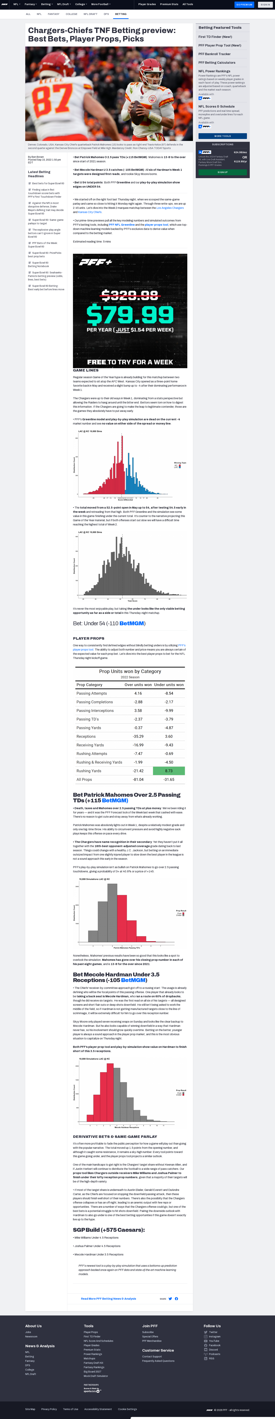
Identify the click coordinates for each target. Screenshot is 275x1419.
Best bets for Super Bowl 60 (46, 183)
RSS (211, 1358)
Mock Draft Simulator (96, 1376)
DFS (106, 14)
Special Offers (150, 1336)
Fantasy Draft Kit (93, 1363)
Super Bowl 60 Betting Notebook (38, 264)
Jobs (28, 1332)
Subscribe (148, 1332)
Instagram (214, 1336)
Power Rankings (93, 1354)
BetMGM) (115, 800)
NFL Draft (91, 14)
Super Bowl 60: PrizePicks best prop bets (44, 255)
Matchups (89, 1358)
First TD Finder (92, 1336)
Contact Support (152, 1356)
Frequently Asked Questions (158, 1361)
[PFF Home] (4, 4)
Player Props (91, 1332)
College (71, 14)
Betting (122, 14)
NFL (39, 14)
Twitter (213, 1332)
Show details (54, 1412)
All (28, 14)
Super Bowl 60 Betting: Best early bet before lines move (46, 288)
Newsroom (31, 1336)
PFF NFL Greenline (122, 224)
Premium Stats (92, 1349)
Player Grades (91, 1345)
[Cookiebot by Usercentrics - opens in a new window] (22, 1412)
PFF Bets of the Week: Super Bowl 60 (43, 245)
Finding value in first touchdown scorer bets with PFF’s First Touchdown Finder (44, 193)
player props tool (156, 224)
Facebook (214, 1345)
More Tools (222, 136)
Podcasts (214, 1354)
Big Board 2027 (92, 1371)
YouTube (214, 1341)
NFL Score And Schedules (98, 1341)
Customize (246, 1398)
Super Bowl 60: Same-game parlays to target (45, 222)
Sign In (265, 5)
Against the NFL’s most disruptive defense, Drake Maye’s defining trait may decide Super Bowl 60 (46, 208)
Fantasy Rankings (94, 1367)
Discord (213, 1349)
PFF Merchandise (152, 1341)
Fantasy (53, 14)
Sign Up (223, 172)
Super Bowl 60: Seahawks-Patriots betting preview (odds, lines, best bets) (45, 276)
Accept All (245, 1387)
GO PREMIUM (244, 5)
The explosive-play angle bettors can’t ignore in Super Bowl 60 (44, 233)
